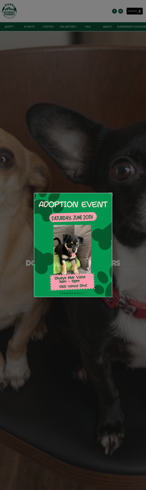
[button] (110, 194)
